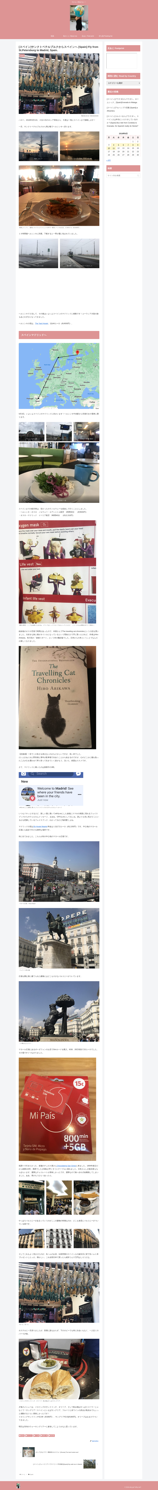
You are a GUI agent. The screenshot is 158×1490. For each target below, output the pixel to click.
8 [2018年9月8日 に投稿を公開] (133, 145)
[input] (123, 175)
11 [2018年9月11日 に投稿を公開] (114, 148)
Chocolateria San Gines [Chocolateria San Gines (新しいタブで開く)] (66, 1166)
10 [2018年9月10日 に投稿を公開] (109, 148)
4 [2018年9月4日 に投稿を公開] (113, 145)
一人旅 (36, 1435)
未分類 (51, 1435)
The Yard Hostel (41, 323)
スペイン (29, 1435)
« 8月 (108, 160)
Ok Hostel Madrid (40, 827)
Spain (21, 1435)
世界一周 (44, 1435)
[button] (138, 175)
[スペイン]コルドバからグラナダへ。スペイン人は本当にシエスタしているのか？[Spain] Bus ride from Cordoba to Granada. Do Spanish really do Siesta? (123, 121)
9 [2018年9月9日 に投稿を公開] (137, 145)
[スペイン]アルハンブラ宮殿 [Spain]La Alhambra (122, 109)
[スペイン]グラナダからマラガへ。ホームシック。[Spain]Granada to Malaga (123, 100)
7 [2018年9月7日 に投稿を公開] (128, 145)
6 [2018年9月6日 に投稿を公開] (123, 145)
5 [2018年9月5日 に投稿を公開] (118, 145)
